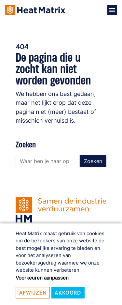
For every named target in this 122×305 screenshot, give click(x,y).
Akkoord (68, 293)
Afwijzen (33, 293)
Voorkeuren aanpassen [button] (42, 278)
